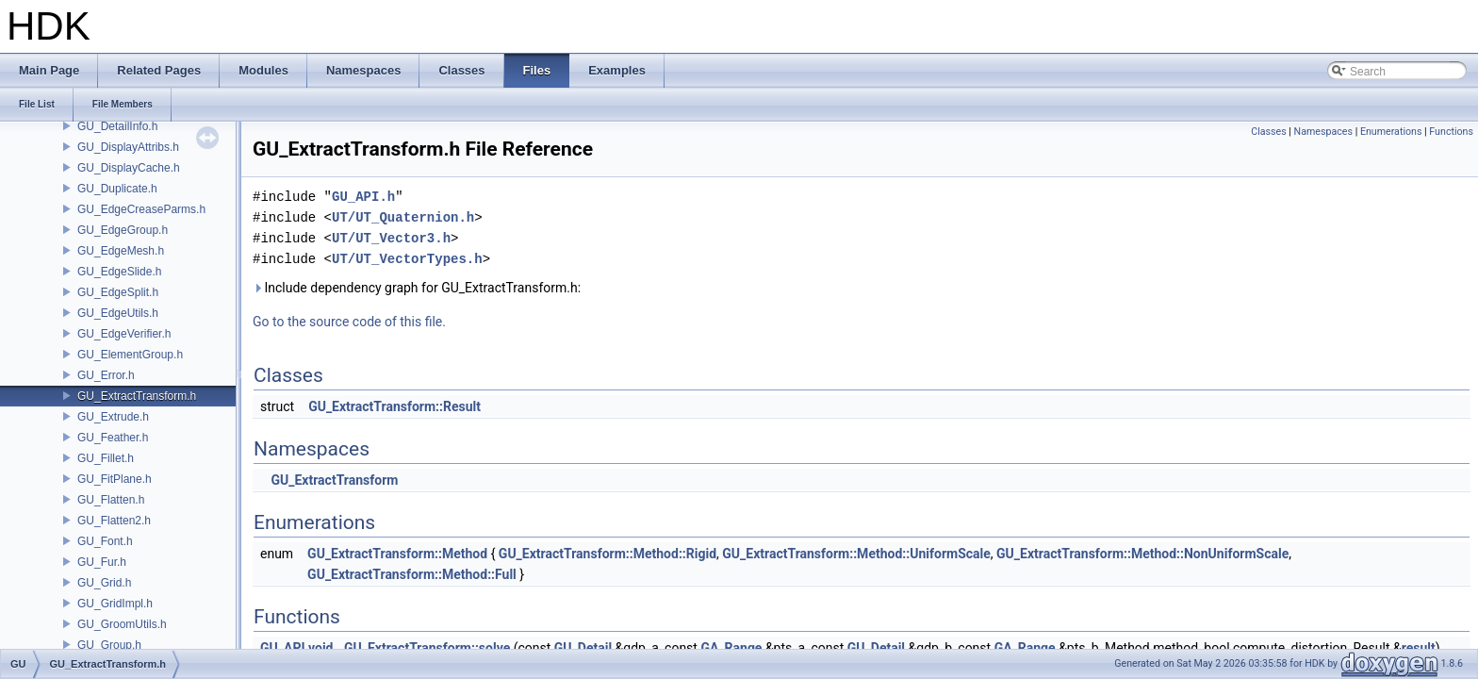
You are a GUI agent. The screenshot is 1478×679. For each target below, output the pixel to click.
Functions (1451, 131)
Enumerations (1391, 131)
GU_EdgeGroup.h (122, 230)
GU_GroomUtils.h (122, 624)
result (1419, 647)
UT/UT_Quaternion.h (403, 217)
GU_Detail (583, 647)
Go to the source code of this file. (349, 321)
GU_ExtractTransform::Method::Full (412, 574)
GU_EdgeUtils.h (117, 313)
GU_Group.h (109, 645)
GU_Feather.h (112, 437)
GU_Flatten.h (110, 499)
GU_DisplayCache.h (128, 167)
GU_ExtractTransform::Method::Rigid (607, 553)
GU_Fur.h (101, 562)
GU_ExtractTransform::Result (394, 406)
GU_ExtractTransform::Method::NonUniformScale (1142, 553)
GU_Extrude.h (113, 416)
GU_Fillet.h (105, 458)
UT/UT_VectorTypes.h (407, 259)
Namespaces (1323, 131)
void (320, 647)
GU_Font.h (105, 541)
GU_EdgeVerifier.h (124, 333)
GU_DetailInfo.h (117, 126)
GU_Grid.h (104, 582)
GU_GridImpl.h (115, 603)
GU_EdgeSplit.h (117, 292)
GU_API (282, 647)
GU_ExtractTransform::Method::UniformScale (856, 553)
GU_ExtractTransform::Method (397, 553)
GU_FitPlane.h (114, 479)
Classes (1268, 131)
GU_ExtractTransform (334, 480)
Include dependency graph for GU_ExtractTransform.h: (417, 287)
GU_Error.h (106, 375)
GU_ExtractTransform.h (136, 396)
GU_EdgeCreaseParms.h (141, 209)
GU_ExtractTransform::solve (427, 647)
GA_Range (731, 647)
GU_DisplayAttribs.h (128, 147)
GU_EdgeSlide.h (119, 271)
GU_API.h (363, 197)
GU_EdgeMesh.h (120, 250)
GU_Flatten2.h (114, 520)
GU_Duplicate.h (117, 188)
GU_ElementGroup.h (130, 354)
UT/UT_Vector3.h (391, 238)
